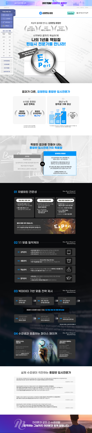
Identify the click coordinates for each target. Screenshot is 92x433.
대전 (9, 52)
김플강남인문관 (3, 34)
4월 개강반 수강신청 (82, 13)
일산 (4, 46)
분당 (4, 43)
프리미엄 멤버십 (7, 60)
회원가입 (82, 7)
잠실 (9, 46)
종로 (4, 49)
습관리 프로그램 (7, 71)
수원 (9, 43)
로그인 (78, 7)
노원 (4, 40)
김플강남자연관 (9, 34)
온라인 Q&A (6, 22)
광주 (9, 55)
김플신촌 (3, 37)
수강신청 (6, 15)
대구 (4, 55)
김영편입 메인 (6, 7)
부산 (4, 52)
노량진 (9, 37)
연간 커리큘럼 (6, 68)
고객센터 (86, 7)
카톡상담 (6, 26)
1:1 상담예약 (6, 19)
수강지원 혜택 (6, 64)
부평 (9, 40)
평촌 (9, 49)
